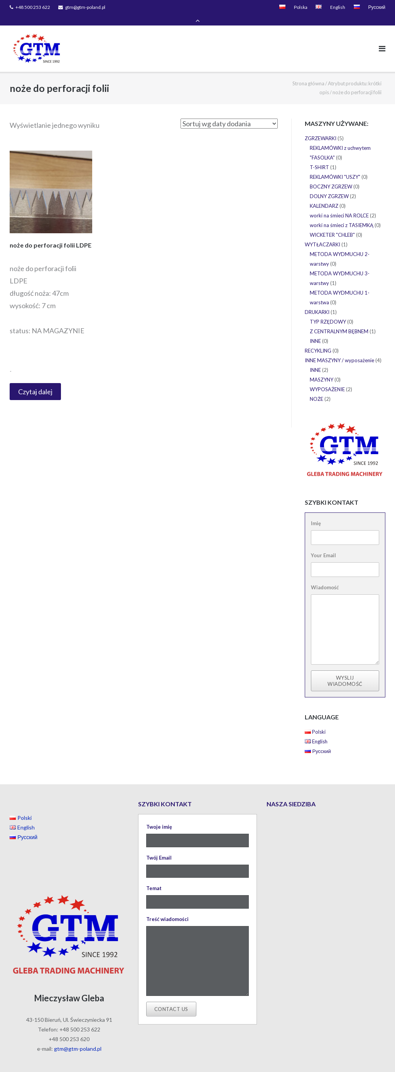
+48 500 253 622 (32, 7)
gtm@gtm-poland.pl (85, 7)
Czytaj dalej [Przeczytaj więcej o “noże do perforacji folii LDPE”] (35, 381)
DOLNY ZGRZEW (329, 186)
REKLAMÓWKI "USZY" (335, 166)
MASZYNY (321, 369)
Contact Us (171, 998)
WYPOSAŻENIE (327, 379)
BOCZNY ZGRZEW (331, 176)
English (337, 7)
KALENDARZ (324, 195)
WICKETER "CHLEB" (332, 224)
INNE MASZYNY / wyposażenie (339, 350)
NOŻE (316, 388)
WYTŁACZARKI (322, 234)
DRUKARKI (317, 302)
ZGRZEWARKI (320, 128)
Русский (376, 7)
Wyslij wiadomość (345, 670)
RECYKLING (318, 340)
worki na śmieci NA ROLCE (339, 205)
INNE (315, 330)
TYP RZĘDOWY (328, 311)
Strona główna (308, 73)
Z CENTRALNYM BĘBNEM (339, 321)
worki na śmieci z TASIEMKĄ (341, 215)
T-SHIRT (319, 157)
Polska (300, 7)
